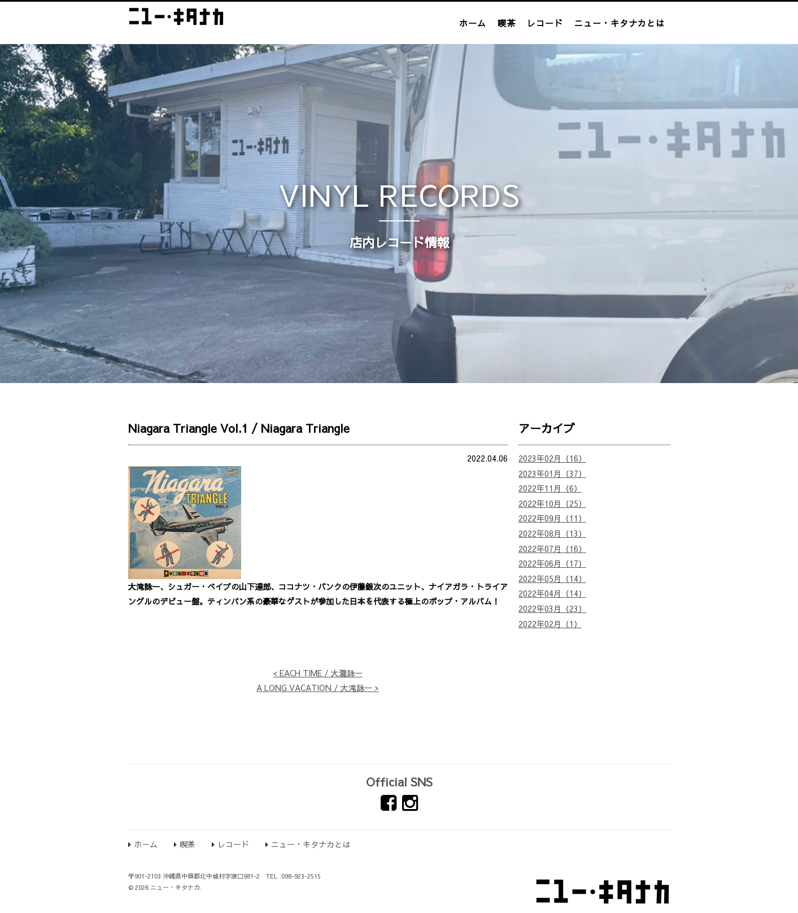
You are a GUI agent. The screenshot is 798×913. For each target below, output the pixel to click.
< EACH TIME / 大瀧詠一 (318, 673)
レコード (545, 23)
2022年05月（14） (552, 578)
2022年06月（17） (552, 563)
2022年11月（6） (550, 488)
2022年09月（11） (552, 518)
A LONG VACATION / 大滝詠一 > (317, 687)
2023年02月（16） (552, 458)
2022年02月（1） (550, 623)
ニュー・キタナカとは (619, 23)
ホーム (472, 23)
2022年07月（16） (552, 548)
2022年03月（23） (552, 608)
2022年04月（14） (552, 593)
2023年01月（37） (552, 473)
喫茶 (507, 23)
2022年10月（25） (552, 503)
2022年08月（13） (552, 533)
